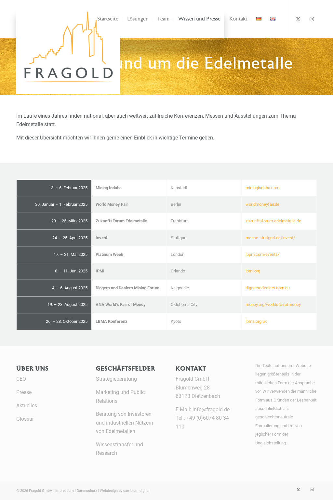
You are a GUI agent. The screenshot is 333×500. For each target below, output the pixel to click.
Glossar (25, 419)
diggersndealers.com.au (268, 287)
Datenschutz (87, 491)
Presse (24, 392)
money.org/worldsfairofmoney (273, 304)
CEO (21, 379)
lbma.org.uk (256, 321)
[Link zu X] (298, 19)
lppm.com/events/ (262, 254)
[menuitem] (108, 19)
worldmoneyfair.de (262, 204)
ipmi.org (253, 271)
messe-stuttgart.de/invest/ (270, 237)
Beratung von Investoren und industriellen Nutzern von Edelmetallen (124, 422)
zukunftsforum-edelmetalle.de (273, 220)
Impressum (64, 491)
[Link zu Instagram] (312, 19)
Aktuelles (26, 405)
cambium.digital (136, 491)
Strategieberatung (116, 379)
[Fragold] (45, 21)
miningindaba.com (262, 187)
